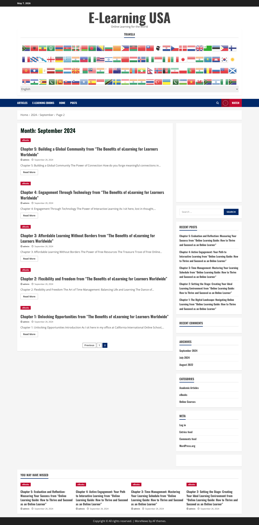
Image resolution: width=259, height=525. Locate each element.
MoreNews (141, 521)
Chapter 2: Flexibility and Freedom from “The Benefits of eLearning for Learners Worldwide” (93, 279)
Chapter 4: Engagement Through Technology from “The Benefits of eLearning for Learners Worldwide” (92, 195)
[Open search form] (217, 103)
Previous (89, 345)
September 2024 (188, 351)
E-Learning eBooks (43, 103)
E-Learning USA (130, 17)
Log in (182, 425)
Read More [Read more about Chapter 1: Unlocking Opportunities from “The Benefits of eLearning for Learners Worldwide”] (30, 334)
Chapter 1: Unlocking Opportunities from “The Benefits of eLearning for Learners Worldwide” (94, 316)
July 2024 (184, 358)
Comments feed (187, 439)
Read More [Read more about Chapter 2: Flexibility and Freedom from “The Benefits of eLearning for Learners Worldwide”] (30, 297)
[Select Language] (129, 89)
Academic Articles (189, 388)
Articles (22, 103)
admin (26, 159)
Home (62, 103)
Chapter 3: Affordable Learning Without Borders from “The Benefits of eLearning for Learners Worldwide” (87, 238)
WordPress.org (187, 446)
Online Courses (187, 402)
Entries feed (185, 432)
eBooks (25, 140)
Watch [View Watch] (230, 103)
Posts (73, 103)
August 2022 (186, 365)
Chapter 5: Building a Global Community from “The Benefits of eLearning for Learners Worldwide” (89, 151)
